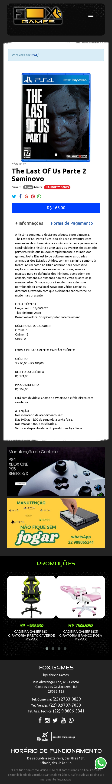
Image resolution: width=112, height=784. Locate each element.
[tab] (29, 223)
